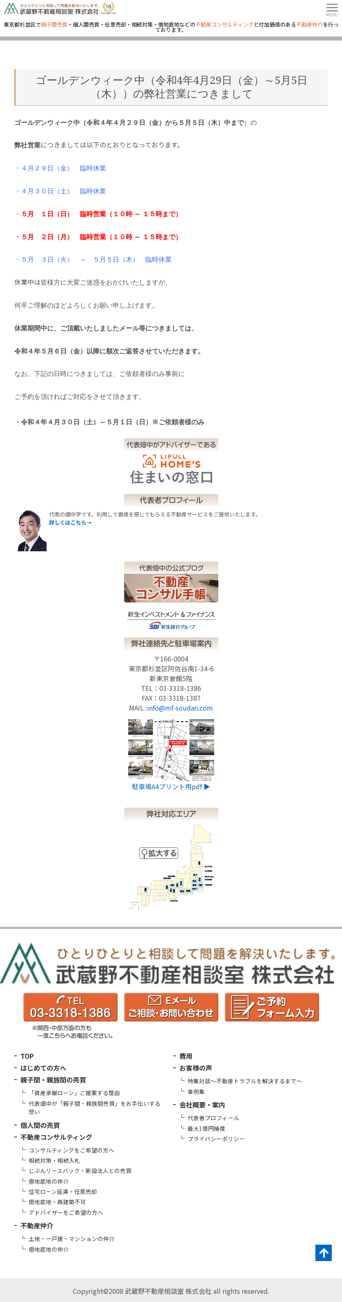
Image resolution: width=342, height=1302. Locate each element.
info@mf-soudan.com (180, 708)
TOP (27, 1056)
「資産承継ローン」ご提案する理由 (74, 1093)
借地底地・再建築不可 (57, 1202)
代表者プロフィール (213, 1118)
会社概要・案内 (202, 1105)
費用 (186, 1056)
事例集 (196, 1091)
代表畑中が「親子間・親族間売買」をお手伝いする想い (95, 1107)
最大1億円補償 (206, 1128)
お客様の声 (195, 1068)
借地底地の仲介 (49, 1181)
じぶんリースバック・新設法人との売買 (80, 1170)
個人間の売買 (40, 1125)
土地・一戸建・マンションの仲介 (72, 1238)
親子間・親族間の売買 (53, 1080)
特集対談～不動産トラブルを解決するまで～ (245, 1081)
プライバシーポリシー (216, 1138)
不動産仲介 (36, 1225)
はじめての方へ (43, 1068)
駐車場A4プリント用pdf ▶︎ (171, 786)
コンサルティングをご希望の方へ (71, 1150)
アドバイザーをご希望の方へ (66, 1212)
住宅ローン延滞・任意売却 (63, 1191)
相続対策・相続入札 (54, 1160)
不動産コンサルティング (56, 1137)
